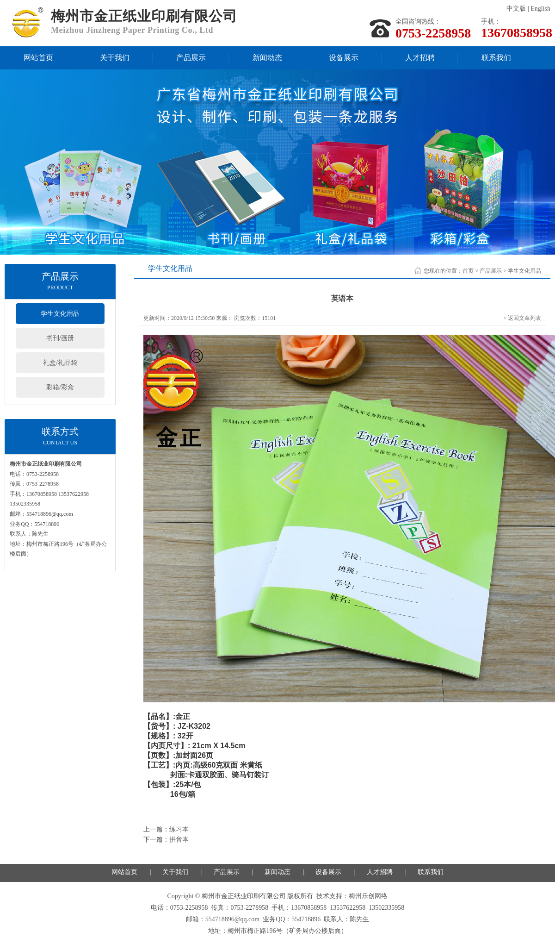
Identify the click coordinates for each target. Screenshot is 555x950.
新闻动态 (267, 58)
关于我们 (115, 58)
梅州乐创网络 (368, 896)
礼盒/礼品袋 (60, 362)
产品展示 (191, 58)
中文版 (516, 8)
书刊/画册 (60, 338)
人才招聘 (420, 58)
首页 (468, 271)
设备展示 (343, 58)
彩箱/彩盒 (60, 387)
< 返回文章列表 (522, 318)
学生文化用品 (60, 313)
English (540, 8)
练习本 (179, 829)
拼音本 (179, 839)
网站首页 (38, 58)
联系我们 (496, 58)
